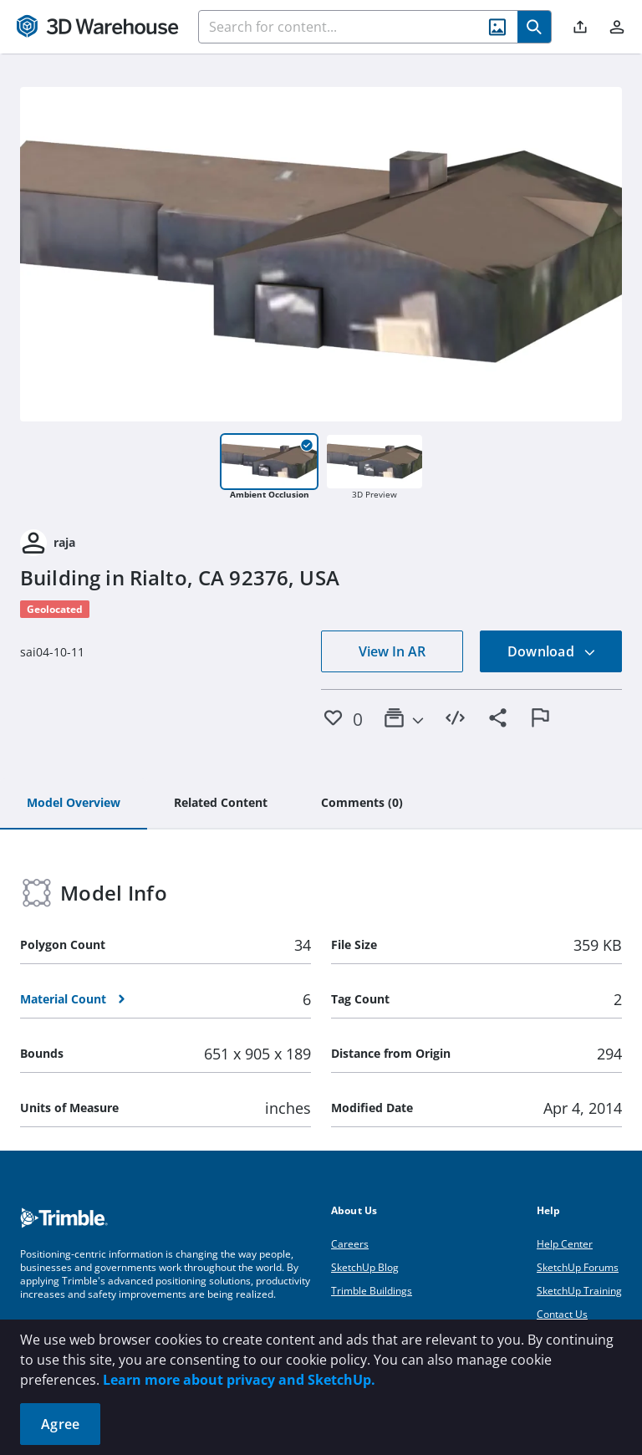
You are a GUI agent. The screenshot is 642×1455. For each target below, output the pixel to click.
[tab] (73, 804)
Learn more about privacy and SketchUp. (239, 1380)
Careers (350, 1244)
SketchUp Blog (365, 1267)
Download (551, 651)
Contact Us (562, 1314)
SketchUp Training (579, 1291)
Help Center (565, 1244)
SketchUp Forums (578, 1267)
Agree (60, 1424)
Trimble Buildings (371, 1291)
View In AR (392, 651)
